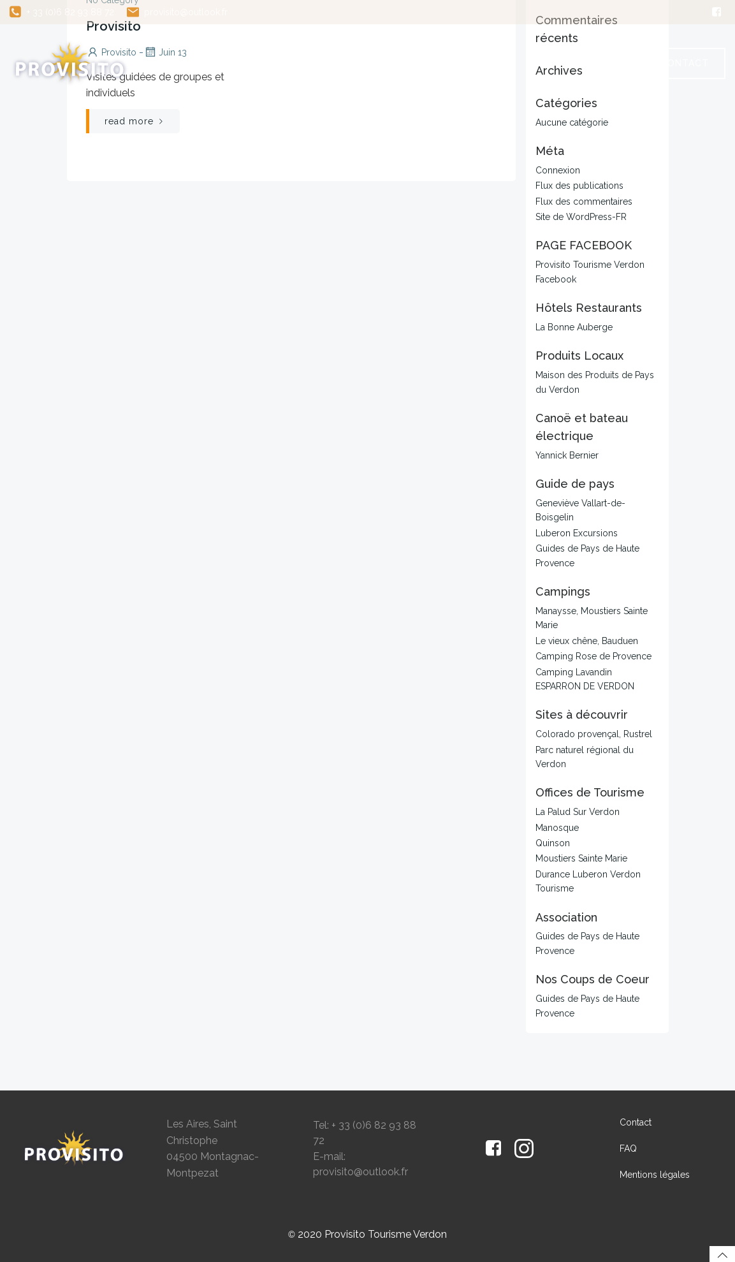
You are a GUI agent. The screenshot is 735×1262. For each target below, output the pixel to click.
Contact (635, 1122)
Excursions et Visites (334, 50)
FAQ (609, 76)
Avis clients (589, 50)
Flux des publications (579, 185)
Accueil (205, 50)
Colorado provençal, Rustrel (593, 734)
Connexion (557, 170)
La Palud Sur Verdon (577, 812)
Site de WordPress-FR (581, 217)
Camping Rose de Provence (593, 656)
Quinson (552, 843)
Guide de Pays (476, 50)
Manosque (557, 828)
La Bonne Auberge (574, 327)
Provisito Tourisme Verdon (385, 1234)
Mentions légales (655, 1175)
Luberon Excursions (576, 533)
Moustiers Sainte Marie (581, 858)
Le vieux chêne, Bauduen (586, 641)
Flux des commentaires (583, 201)
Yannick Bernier (567, 455)
